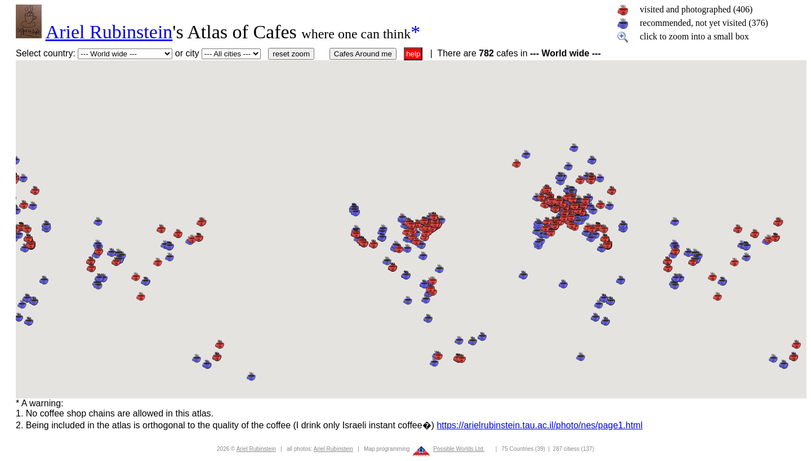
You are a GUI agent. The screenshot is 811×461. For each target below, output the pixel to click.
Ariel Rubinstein (109, 31)
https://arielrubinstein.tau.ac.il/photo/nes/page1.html (539, 425)
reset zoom (291, 54)
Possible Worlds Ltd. (458, 449)
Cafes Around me (363, 54)
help (413, 54)
